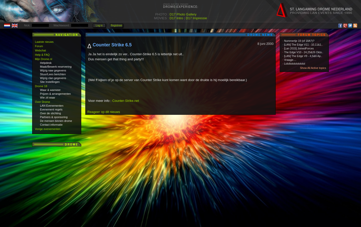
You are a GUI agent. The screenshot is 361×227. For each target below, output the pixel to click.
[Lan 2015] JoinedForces (299, 48)
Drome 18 (41, 86)
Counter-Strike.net (125, 101)
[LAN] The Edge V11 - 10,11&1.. (303, 44)
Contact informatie (51, 124)
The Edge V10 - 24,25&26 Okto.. (303, 52)
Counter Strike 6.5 (112, 44)
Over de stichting (50, 113)
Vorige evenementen (48, 128)
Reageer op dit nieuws (103, 112)
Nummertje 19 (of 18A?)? (299, 40)
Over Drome (42, 101)
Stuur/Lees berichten (53, 74)
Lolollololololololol (294, 63)
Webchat (40, 50)
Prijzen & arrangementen (55, 93)
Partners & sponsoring (54, 117)
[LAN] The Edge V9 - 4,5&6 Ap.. (303, 56)
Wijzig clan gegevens (53, 78)
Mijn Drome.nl (43, 59)
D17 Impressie (196, 18)
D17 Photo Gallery (183, 14)
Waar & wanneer (50, 89)
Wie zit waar (47, 97)
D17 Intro (176, 18)
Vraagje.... (290, 59)
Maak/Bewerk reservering (56, 66)
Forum (39, 46)
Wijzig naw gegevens (53, 70)
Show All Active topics (313, 67)
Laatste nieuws (44, 41)
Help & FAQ (42, 54)
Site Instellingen (50, 81)
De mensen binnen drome (56, 120)
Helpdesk (46, 62)
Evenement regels (51, 109)
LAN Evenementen (51, 105)
